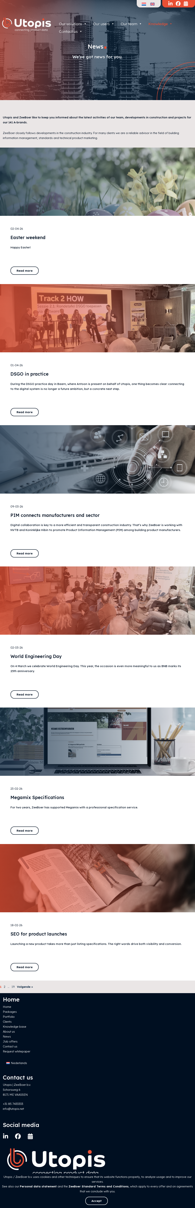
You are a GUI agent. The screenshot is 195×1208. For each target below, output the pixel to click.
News (7, 1036)
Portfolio (9, 1016)
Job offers (10, 1041)
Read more (25, 270)
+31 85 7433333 (13, 1104)
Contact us (10, 1046)
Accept (96, 1201)
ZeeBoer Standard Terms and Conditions (99, 1186)
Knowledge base (14, 1026)
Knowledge (160, 24)
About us (9, 1031)
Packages (10, 1012)
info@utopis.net (13, 1109)
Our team (131, 24)
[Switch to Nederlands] (16, 1063)
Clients (7, 1021)
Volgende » (25, 987)
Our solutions (73, 24)
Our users (103, 24)
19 (13, 987)
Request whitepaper (16, 1051)
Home (7, 1007)
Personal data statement (38, 1186)
